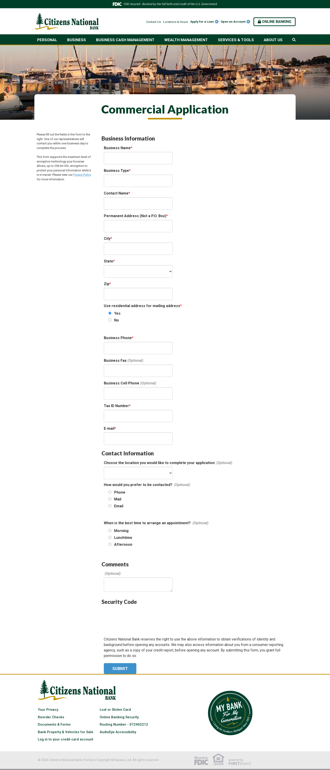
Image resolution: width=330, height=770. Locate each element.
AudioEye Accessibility (118, 732)
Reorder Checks (51, 717)
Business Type (116, 170)
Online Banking (274, 21)
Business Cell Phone (121, 383)
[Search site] (294, 40)
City (107, 238)
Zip (106, 284)
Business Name (117, 148)
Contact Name (116, 193)
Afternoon (123, 544)
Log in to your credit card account (65, 739)
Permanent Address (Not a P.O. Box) (135, 216)
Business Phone (118, 338)
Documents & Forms (54, 724)
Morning (121, 531)
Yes (117, 313)
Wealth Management (186, 40)
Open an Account (233, 21)
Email (118, 506)
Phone (119, 492)
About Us (273, 40)
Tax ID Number (116, 406)
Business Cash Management (125, 40)
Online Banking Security (119, 717)
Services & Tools (236, 40)
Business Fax (115, 360)
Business (76, 40)
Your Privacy (48, 710)
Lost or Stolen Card (115, 710)
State (108, 261)
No (116, 320)
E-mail (109, 428)
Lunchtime (123, 537)
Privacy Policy (82, 174)
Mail (117, 499)
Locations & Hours (175, 22)
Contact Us (153, 22)
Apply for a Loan (202, 21)
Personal (47, 40)
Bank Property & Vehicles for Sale (65, 732)
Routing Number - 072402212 (124, 724)
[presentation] (138, 618)
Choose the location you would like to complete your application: (159, 463)
